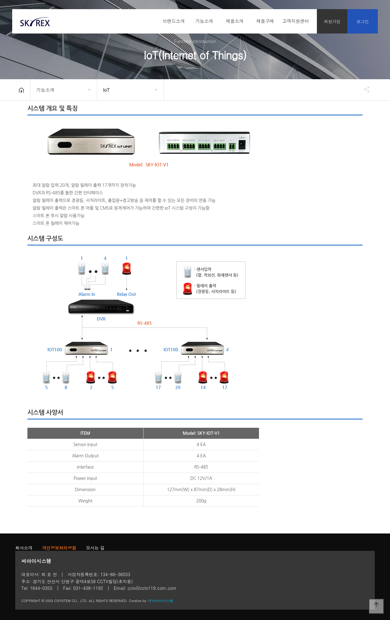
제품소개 (234, 21)
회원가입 (332, 21)
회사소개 (23, 548)
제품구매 (265, 21)
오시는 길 (95, 548)
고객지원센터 (295, 21)
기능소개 (204, 21)
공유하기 (364, 89)
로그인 (362, 21)
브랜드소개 (174, 21)
